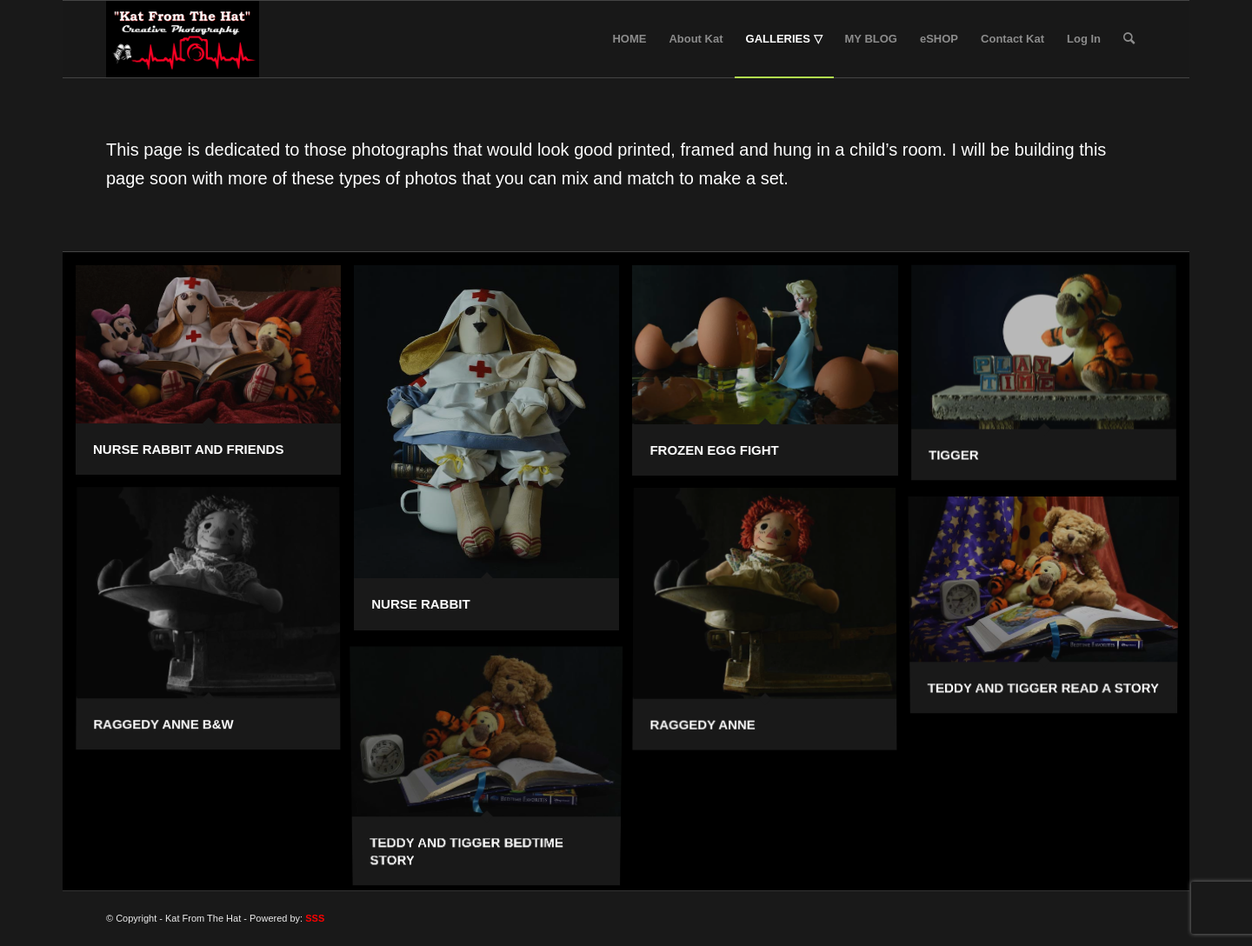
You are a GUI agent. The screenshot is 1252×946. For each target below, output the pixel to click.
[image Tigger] (1050, 379)
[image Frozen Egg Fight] (771, 377)
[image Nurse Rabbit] (493, 454)
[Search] (1129, 39)
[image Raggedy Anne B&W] (215, 626)
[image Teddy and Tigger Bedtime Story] (493, 767)
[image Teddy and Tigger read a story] (1050, 607)
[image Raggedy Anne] (771, 627)
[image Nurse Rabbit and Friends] (215, 376)
